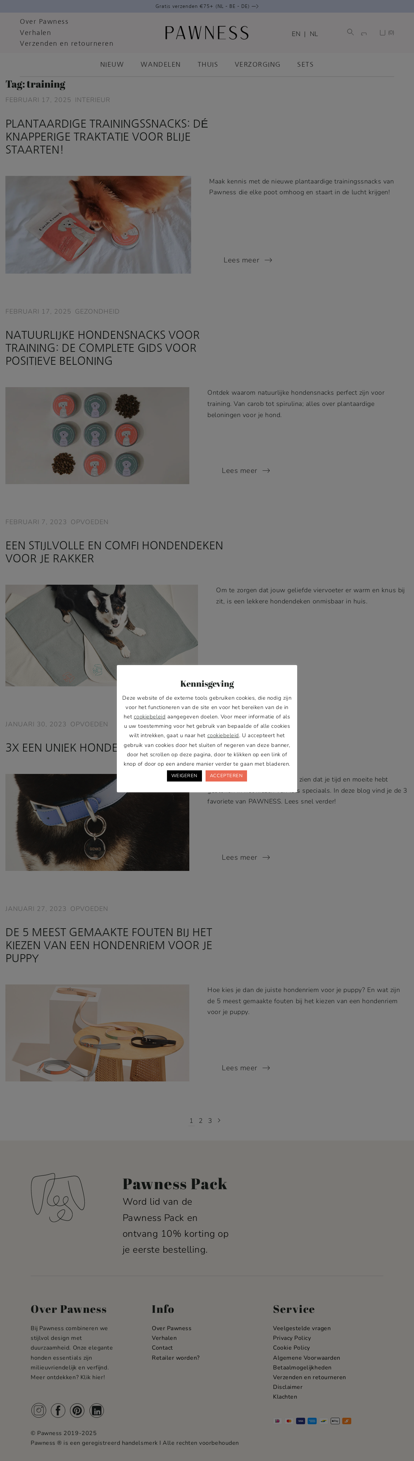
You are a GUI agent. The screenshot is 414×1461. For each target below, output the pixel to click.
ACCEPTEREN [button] (226, 775)
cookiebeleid (150, 716)
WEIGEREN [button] (184, 775)
